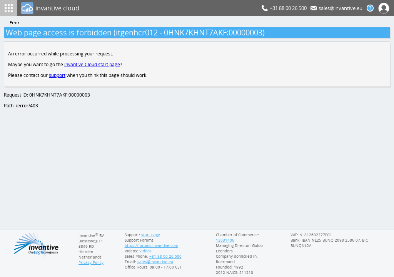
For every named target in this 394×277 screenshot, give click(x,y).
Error (15, 23)
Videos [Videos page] (145, 251)
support (57, 76)
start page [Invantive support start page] (150, 234)
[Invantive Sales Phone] (164, 256)
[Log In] (140, 8)
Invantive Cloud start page (93, 65)
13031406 (225, 240)
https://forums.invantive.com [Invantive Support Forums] (150, 245)
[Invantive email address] (154, 261)
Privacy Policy (90, 262)
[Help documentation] (370, 8)
